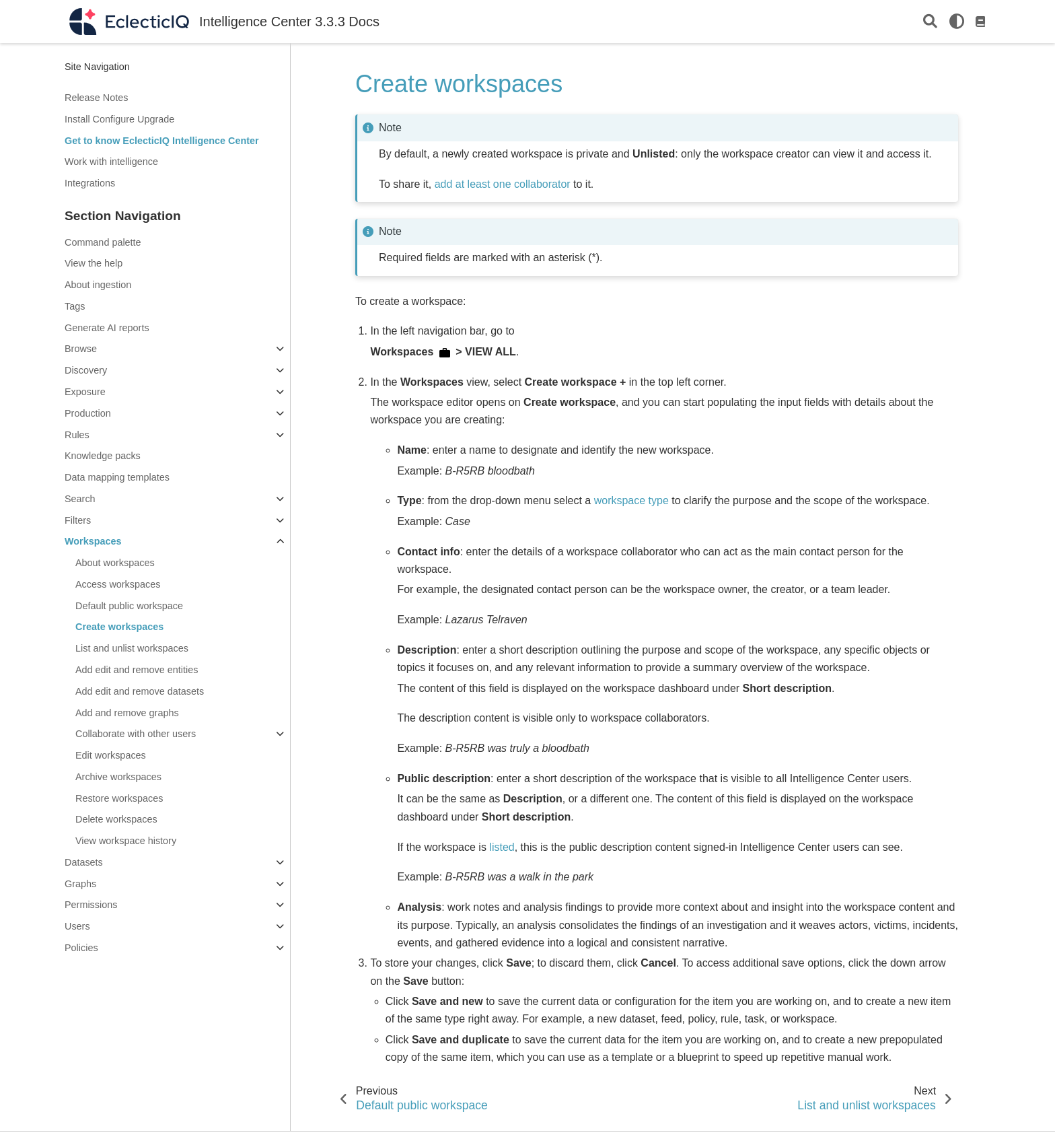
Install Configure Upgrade (119, 119)
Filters (78, 520)
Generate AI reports (107, 327)
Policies (81, 947)
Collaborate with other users (135, 733)
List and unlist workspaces (131, 648)
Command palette (103, 242)
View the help (93, 263)
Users (77, 926)
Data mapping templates (117, 477)
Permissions (91, 904)
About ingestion (98, 284)
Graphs (80, 883)
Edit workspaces (110, 755)
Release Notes (96, 97)
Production (88, 413)
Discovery (86, 370)
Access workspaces (117, 584)
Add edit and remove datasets (139, 691)
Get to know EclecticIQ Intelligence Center (162, 140)
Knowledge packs (103, 455)
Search (80, 498)
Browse (81, 348)
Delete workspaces (116, 819)
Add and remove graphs (127, 712)
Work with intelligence (111, 161)
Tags (75, 306)
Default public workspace (129, 605)
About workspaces (115, 562)
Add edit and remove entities (136, 669)
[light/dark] (956, 21)
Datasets (84, 862)
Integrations (90, 183)
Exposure (85, 391)
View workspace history (125, 840)
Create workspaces (119, 626)
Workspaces (93, 541)
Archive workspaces (118, 776)
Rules (77, 434)
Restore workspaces (119, 798)
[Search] (930, 22)
